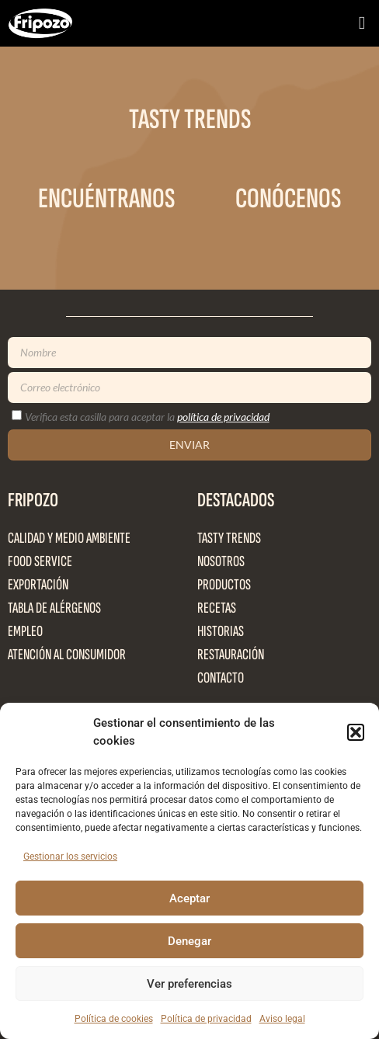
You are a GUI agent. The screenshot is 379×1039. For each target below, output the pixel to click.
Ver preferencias (189, 984)
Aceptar (189, 898)
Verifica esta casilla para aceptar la (147, 416)
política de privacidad (223, 416)
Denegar (189, 941)
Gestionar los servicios (70, 856)
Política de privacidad (206, 1018)
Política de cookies (114, 1018)
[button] (355, 732)
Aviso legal (282, 1018)
